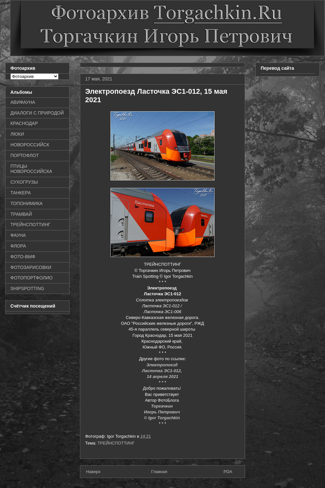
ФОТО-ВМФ (22, 256)
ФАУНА (18, 235)
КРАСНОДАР (24, 123)
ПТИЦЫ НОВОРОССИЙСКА (31, 169)
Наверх (93, 471)
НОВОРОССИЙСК (29, 144)
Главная (159, 471)
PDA (228, 471)
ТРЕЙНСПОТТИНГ (116, 443)
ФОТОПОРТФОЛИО (31, 277)
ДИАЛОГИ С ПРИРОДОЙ (37, 113)
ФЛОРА (18, 246)
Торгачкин (162, 406)
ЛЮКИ (17, 134)
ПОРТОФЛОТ (24, 155)
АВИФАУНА (22, 102)
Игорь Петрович (162, 411)
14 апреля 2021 (162, 376)
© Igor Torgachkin (162, 417)
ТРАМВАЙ (21, 214)
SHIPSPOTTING (27, 288)
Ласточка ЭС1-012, (162, 370)
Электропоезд (162, 364)
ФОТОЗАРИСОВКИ (30, 267)
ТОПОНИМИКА (26, 203)
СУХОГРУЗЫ (24, 182)
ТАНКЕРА (20, 192)
